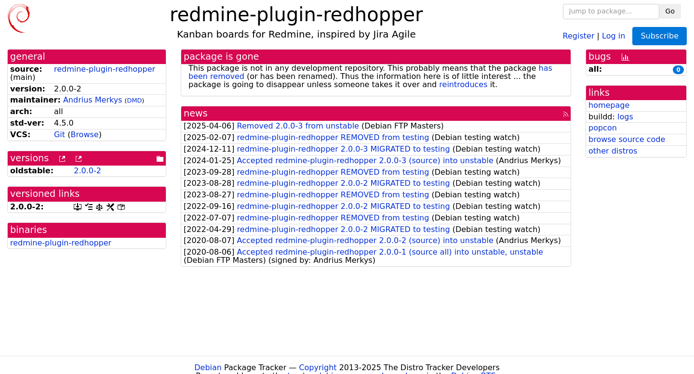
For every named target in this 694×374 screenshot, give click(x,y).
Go (670, 11)
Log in (613, 35)
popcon (602, 127)
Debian (208, 367)
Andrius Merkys (92, 99)
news (196, 113)
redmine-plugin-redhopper (104, 69)
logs (625, 116)
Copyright (317, 367)
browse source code (626, 139)
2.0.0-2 (87, 170)
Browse (84, 134)
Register (579, 35)
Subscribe (660, 35)
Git (59, 134)
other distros (612, 150)
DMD (134, 100)
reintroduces (463, 84)
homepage (608, 105)
